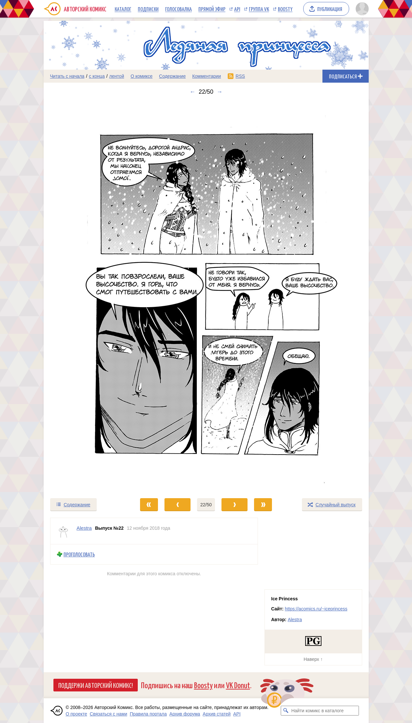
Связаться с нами (108, 713)
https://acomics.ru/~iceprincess (316, 608)
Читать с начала (67, 76)
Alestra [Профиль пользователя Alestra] (84, 528)
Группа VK (259, 8)
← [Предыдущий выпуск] (192, 92)
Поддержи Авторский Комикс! (95, 685)
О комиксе (141, 76)
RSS (240, 76)
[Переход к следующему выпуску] (206, 296)
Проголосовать (79, 554)
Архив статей (217, 713)
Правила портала (148, 713)
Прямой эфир (211, 8)
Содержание (172, 76)
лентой (116, 76)
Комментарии (206, 76)
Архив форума (184, 713)
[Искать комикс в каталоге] (285, 710)
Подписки (148, 8)
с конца (97, 76)
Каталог (123, 8)
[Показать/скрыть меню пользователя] (361, 9)
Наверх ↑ (313, 659)
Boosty (285, 8)
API (237, 8)
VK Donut (238, 685)
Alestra (295, 619)
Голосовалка (178, 8)
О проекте (76, 713)
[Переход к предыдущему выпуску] (84, 296)
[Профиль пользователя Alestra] (63, 531)
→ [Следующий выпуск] (219, 92)
